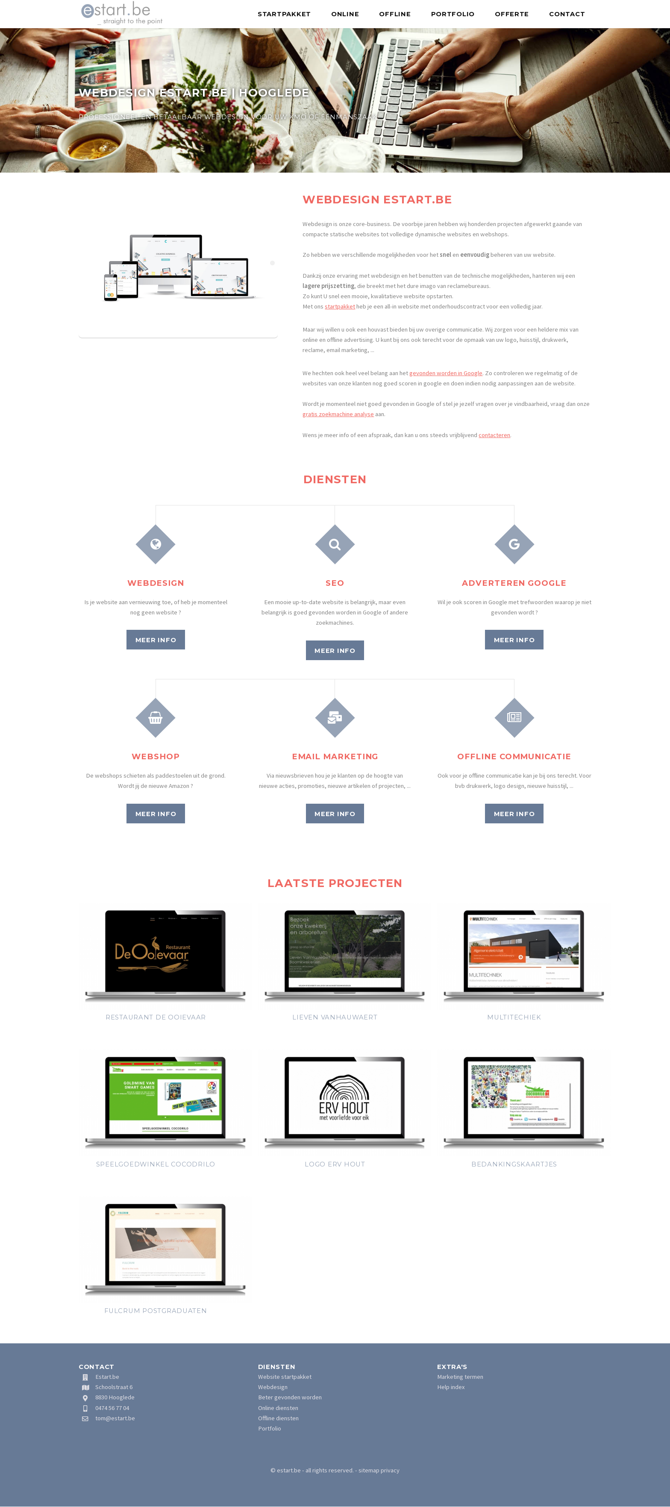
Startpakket (284, 14)
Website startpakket (284, 1377)
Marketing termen (460, 1377)
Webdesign (273, 1387)
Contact (567, 14)
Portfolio (453, 14)
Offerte (512, 14)
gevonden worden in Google (445, 373)
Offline (395, 14)
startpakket (340, 306)
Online (345, 14)
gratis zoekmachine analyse (338, 414)
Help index (451, 1387)
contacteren (494, 435)
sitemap (369, 1470)
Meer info (155, 640)
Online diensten (278, 1408)
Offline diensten (278, 1418)
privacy (390, 1470)
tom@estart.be (115, 1418)
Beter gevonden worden (290, 1397)
